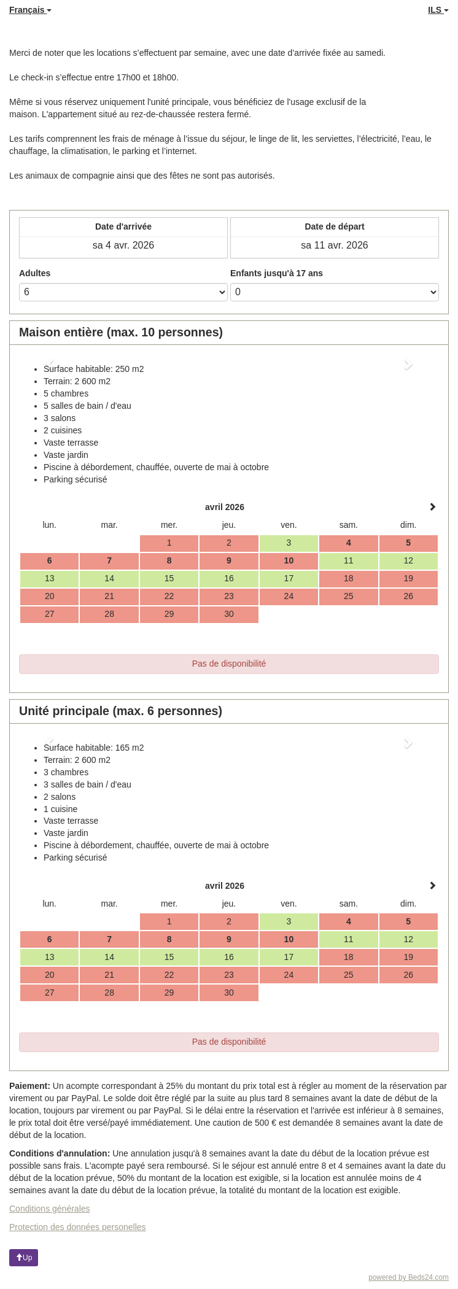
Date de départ (334, 226)
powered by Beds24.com (408, 1277)
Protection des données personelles (77, 1227)
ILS (438, 10)
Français (30, 10)
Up (23, 1257)
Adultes (34, 273)
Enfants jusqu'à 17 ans (276, 273)
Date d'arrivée (123, 226)
